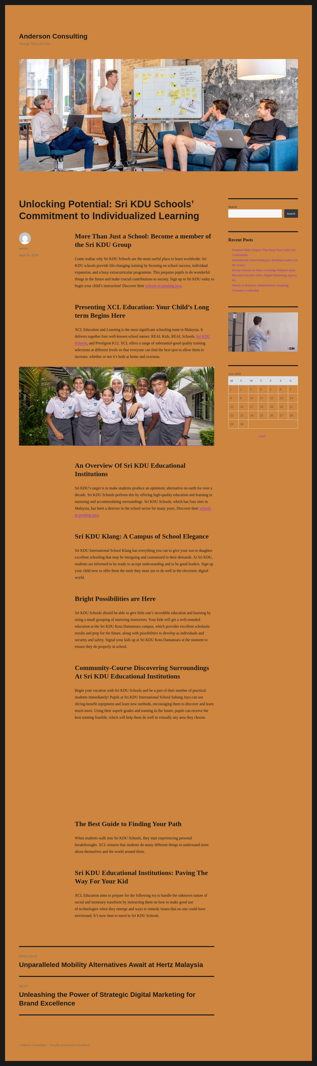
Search (232, 207)
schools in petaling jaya (163, 286)
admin (23, 248)
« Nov (261, 436)
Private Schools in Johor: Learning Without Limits (264, 270)
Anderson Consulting (53, 36)
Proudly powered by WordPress (70, 1045)
